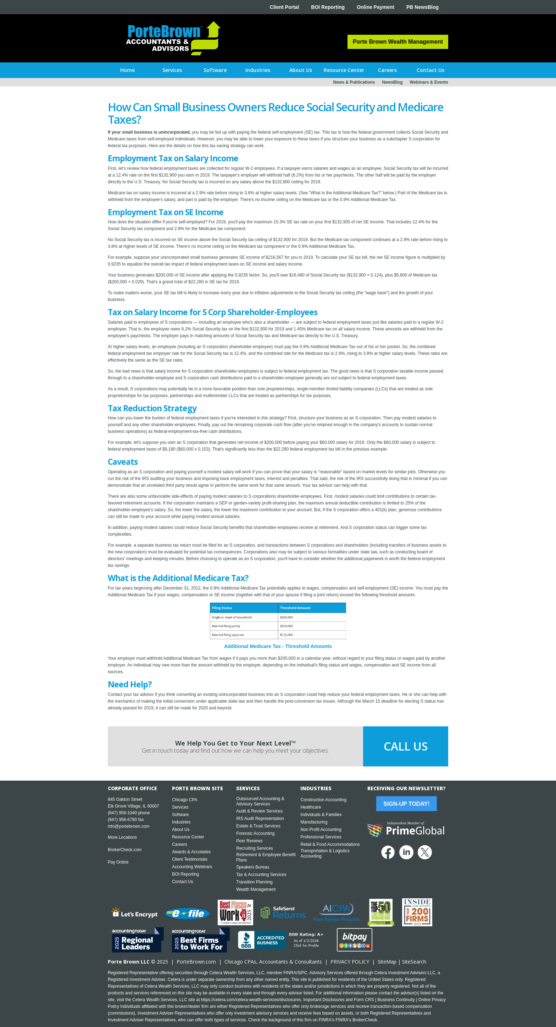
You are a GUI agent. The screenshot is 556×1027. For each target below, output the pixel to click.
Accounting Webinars (192, 866)
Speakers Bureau (252, 867)
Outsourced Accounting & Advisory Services (260, 801)
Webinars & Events (429, 82)
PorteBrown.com (196, 961)
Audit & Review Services (259, 811)
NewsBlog (392, 82)
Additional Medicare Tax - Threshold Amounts (278, 646)
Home (127, 70)
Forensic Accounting (255, 833)
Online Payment (375, 7)
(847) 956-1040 (122, 812)
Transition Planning (254, 882)
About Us (180, 829)
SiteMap (387, 961)
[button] (172, 70)
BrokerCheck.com (124, 849)
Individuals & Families (320, 814)
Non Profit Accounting (320, 829)
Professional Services (320, 837)
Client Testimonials (189, 859)
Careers (179, 844)
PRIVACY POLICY (349, 961)
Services (180, 807)
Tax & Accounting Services (261, 874)
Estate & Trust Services (258, 826)
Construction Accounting (323, 799)
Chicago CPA (184, 799)
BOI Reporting (328, 7)
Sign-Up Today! (406, 804)
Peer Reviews (249, 840)
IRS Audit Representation (260, 818)
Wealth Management (256, 889)
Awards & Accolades (191, 851)
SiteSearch (414, 961)
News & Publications (354, 82)
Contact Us (182, 881)
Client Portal (284, 7)
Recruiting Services (254, 848)
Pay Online (118, 862)
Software (180, 814)
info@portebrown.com (129, 826)
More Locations (122, 837)
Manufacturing (313, 822)
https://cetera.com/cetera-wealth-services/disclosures (251, 999)
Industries (181, 822)
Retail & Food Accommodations (330, 844)
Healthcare (310, 807)
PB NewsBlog (422, 7)
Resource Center (188, 837)
